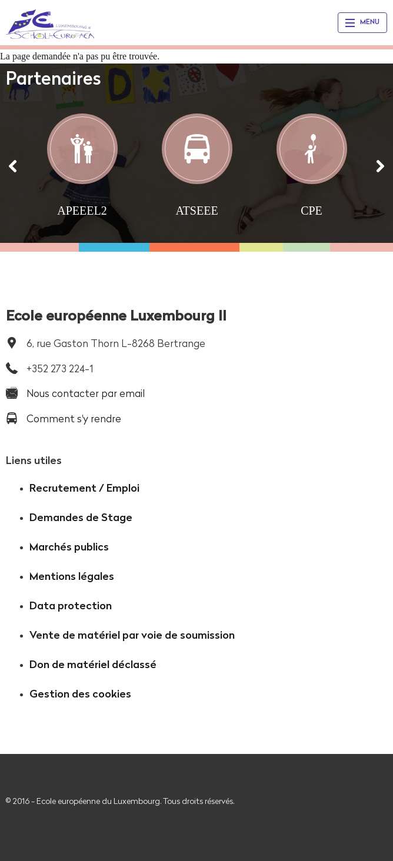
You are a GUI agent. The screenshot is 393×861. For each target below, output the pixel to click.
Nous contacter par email (85, 393)
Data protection (70, 605)
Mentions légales (71, 576)
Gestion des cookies (80, 693)
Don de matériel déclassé (92, 664)
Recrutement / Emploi (84, 488)
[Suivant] (380, 166)
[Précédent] (13, 166)
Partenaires (53, 78)
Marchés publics (69, 546)
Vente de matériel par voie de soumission (132, 635)
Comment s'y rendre (73, 418)
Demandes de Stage (80, 517)
